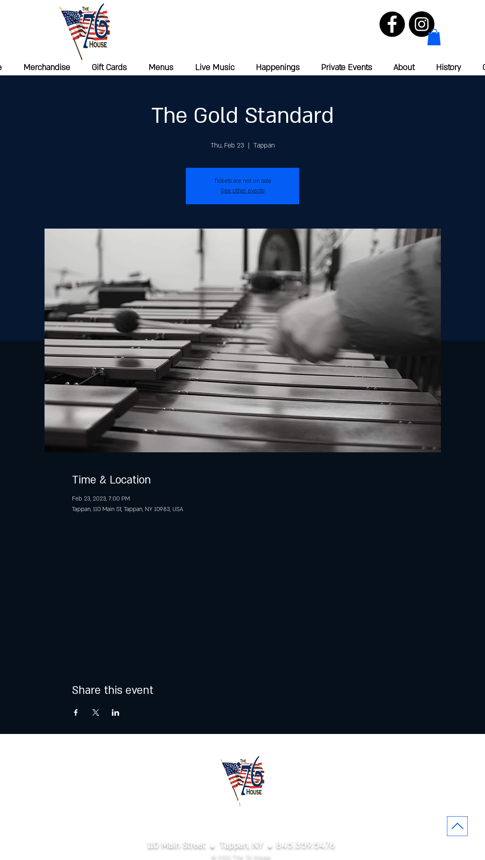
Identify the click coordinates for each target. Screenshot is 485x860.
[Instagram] (421, 24)
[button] (434, 37)
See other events (242, 191)
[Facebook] (392, 24)
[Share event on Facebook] (76, 712)
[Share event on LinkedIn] (115, 712)
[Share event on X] (96, 712)
